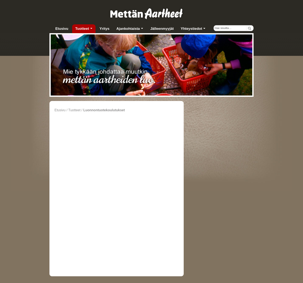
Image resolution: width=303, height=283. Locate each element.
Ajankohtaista (128, 29)
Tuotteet (82, 29)
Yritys (104, 29)
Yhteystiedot (191, 29)
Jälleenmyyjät (162, 29)
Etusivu (61, 29)
